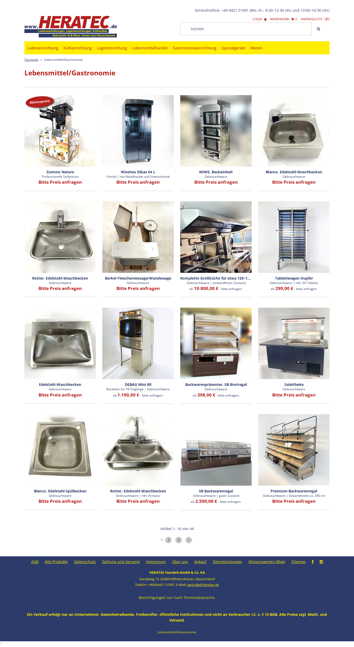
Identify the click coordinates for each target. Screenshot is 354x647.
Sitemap (298, 561)
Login (259, 19)
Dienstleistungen (227, 561)
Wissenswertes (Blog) (267, 561)
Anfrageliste (315, 19)
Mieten (256, 47)
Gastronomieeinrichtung (194, 47)
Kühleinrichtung (77, 47)
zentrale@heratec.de (203, 584)
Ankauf (200, 561)
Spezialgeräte (233, 47)
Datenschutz (85, 561)
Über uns (180, 561)
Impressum (156, 561)
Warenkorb (283, 19)
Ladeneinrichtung (42, 47)
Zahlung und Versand (121, 561)
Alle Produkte (56, 561)
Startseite (31, 59)
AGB (34, 561)
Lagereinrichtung (112, 47)
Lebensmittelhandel (150, 47)
